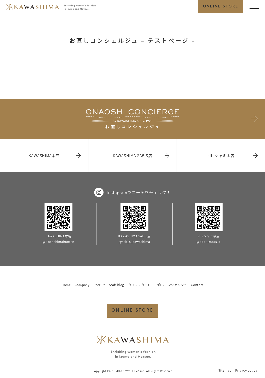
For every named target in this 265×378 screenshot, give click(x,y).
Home (66, 284)
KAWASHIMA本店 (54, 155)
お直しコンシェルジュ (171, 284)
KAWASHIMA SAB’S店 (141, 155)
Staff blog (116, 284)
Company (82, 284)
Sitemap (224, 370)
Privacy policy (246, 370)
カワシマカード (139, 284)
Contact (197, 284)
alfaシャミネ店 (232, 155)
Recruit (99, 284)
